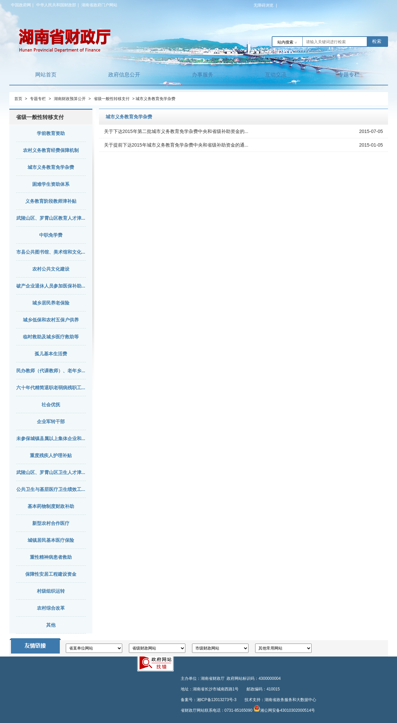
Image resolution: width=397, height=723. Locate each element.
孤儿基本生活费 (51, 353)
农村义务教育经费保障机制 (51, 150)
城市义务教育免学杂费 (51, 167)
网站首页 (45, 74)
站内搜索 (285, 42)
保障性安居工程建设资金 (50, 574)
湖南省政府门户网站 (99, 5)
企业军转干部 (51, 421)
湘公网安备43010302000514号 (287, 710)
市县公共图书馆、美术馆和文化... (50, 252)
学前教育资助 (51, 133)
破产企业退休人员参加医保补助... (50, 286)
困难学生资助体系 (50, 184)
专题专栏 (348, 74)
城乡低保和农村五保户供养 (51, 319)
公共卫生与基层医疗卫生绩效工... (50, 489)
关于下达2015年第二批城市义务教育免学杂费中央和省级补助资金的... (176, 131)
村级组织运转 (51, 591)
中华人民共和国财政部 (56, 5)
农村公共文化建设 (50, 269)
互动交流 (275, 74)
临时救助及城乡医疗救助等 (51, 336)
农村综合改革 (51, 608)
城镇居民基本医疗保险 (51, 540)
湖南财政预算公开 (70, 98)
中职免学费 (50, 235)
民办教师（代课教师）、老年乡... (50, 370)
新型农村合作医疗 (50, 523)
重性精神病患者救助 (51, 557)
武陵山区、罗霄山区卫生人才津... (50, 472)
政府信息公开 (124, 74)
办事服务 (202, 74)
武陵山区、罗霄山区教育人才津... (50, 218)
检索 (376, 41)
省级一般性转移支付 (112, 98)
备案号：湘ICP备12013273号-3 (209, 699)
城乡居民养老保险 (50, 302)
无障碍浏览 (265, 5)
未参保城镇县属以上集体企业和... (50, 438)
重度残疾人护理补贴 (51, 455)
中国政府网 (21, 5)
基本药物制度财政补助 (51, 506)
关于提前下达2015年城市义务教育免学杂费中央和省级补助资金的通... (176, 145)
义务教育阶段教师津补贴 (50, 201)
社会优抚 (51, 404)
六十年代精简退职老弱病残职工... (50, 387)
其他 (50, 625)
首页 (18, 98)
